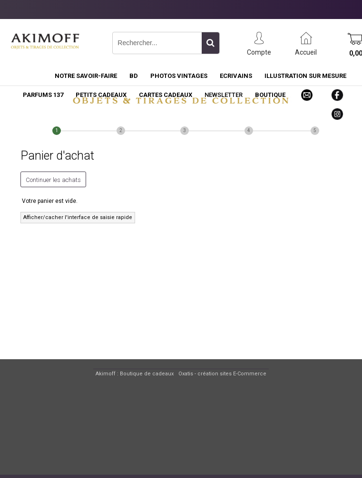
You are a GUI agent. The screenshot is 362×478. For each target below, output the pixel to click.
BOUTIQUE (270, 94)
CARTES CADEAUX (165, 94)
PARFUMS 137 (43, 94)
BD (133, 75)
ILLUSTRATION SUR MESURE (305, 75)
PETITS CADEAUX (101, 94)
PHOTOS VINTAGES (178, 75)
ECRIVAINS (236, 75)
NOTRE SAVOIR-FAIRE (86, 75)
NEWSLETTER (224, 94)
